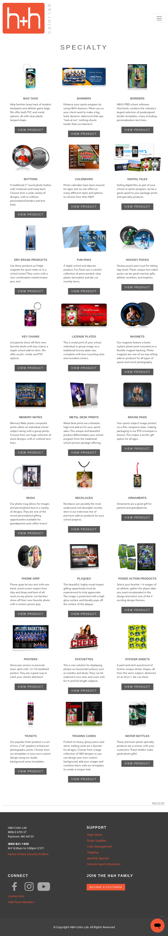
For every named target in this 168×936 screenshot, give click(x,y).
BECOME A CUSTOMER (106, 887)
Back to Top (159, 803)
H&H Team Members (21, 902)
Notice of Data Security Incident (28, 854)
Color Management (99, 846)
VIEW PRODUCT (30, 129)
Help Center (94, 834)
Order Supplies (96, 840)
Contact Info (16, 896)
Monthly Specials (98, 858)
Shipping (93, 852)
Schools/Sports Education (104, 864)
